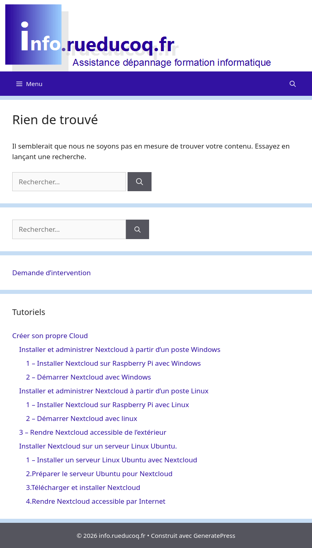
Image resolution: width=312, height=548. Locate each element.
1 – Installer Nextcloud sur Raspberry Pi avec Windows (113, 363)
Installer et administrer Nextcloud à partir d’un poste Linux (113, 390)
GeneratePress (214, 535)
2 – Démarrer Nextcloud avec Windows (88, 377)
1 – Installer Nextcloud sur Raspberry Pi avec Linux (107, 404)
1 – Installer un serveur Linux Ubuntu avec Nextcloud (111, 459)
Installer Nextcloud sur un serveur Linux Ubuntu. (98, 446)
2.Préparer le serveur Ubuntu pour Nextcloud (99, 473)
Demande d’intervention (51, 272)
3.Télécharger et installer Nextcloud (83, 487)
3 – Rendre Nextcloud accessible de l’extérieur (93, 432)
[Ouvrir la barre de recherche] (293, 83)
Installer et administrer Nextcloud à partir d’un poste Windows (120, 349)
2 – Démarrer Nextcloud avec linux (81, 418)
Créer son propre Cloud (50, 335)
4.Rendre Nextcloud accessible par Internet (95, 501)
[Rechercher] (140, 182)
